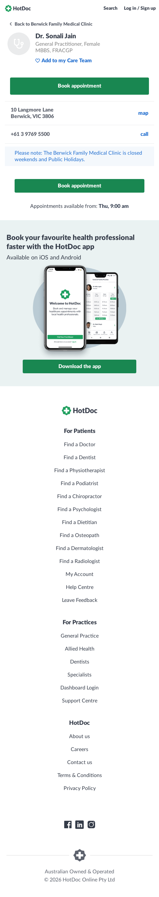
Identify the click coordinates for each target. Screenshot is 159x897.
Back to (50, 24)
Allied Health (79, 649)
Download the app (79, 366)
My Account (79, 574)
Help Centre (79, 587)
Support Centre (79, 700)
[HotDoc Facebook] (68, 824)
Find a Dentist (80, 457)
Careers (79, 749)
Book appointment (79, 86)
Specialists (79, 674)
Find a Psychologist (79, 509)
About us (79, 736)
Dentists (79, 661)
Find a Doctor (79, 444)
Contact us (79, 762)
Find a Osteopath (79, 535)
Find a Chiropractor (79, 496)
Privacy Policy (80, 788)
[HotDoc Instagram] (91, 824)
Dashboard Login (79, 687)
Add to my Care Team (63, 60)
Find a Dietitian (79, 522)
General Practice (80, 636)
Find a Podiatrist (79, 483)
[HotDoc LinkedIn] (79, 824)
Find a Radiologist (79, 561)
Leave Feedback (79, 600)
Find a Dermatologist (80, 548)
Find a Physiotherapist (79, 470)
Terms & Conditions (79, 775)
